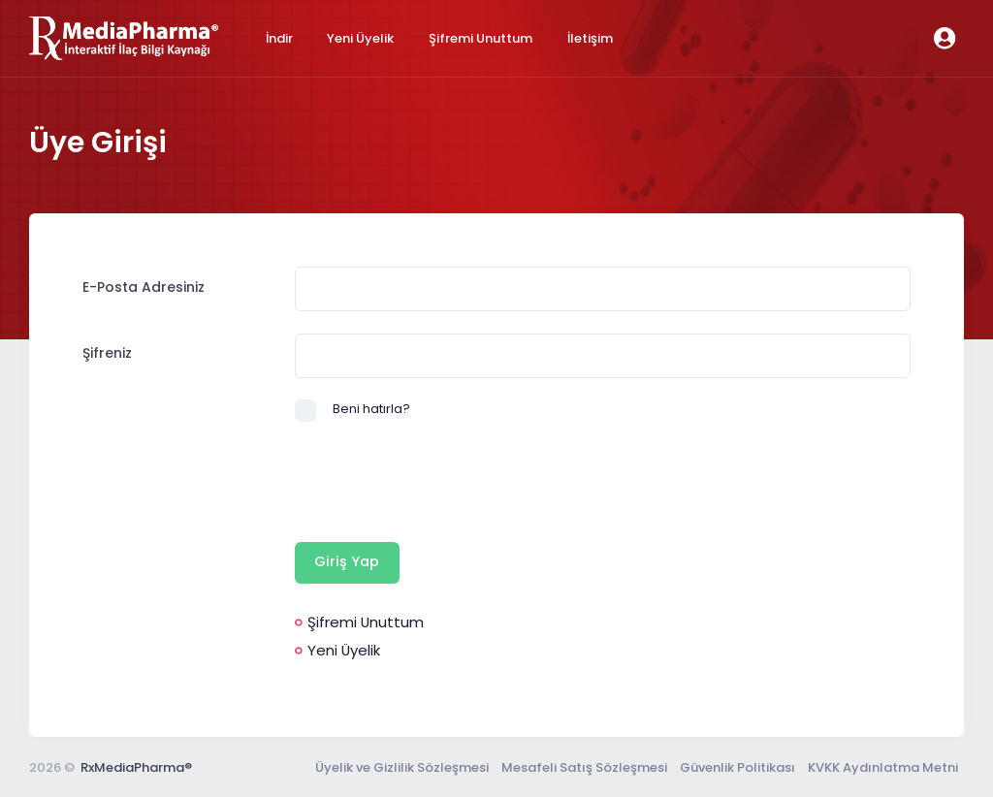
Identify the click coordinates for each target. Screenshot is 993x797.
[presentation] (442, 482)
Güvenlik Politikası (737, 767)
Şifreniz (107, 353)
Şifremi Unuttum (360, 622)
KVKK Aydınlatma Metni (883, 767)
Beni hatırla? (371, 408)
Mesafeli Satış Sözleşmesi (584, 767)
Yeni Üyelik (338, 650)
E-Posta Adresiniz (143, 287)
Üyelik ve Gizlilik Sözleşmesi (402, 767)
